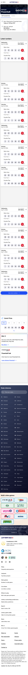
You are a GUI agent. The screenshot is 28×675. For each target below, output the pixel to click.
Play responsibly (5, 636)
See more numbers (14, 293)
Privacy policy (18, 640)
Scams (16, 633)
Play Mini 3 (5, 344)
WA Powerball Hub (5, 15)
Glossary (16, 636)
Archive (13, 15)
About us (3, 633)
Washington (3, 5)
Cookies (3, 643)
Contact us (14, 532)
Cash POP (15, 5)
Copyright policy (18, 643)
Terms (2, 640)
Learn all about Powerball (9, 360)
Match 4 (21, 5)
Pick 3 (9, 5)
